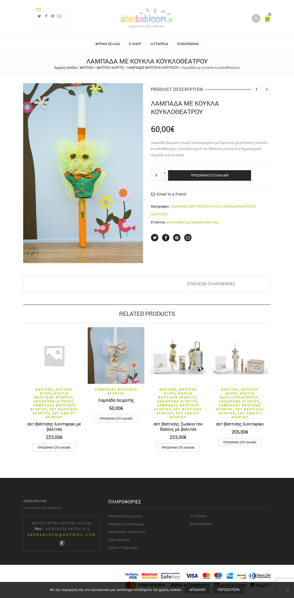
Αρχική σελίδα (65, 67)
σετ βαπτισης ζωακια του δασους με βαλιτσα (178, 426)
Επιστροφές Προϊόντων (126, 531)
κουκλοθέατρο (178, 222)
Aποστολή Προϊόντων (125, 516)
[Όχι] (287, 590)
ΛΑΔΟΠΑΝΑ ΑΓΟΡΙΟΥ (53, 401)
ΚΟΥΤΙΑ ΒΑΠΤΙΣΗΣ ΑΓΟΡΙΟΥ (53, 395)
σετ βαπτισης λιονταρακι (240, 424)
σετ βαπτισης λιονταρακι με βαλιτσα (54, 426)
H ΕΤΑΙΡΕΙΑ (159, 44)
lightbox (33, 253)
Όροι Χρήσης (118, 539)
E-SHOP (135, 44)
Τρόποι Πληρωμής (122, 547)
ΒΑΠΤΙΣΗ (87, 67)
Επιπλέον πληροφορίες (211, 283)
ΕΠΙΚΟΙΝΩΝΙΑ (188, 44)
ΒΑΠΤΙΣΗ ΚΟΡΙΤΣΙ (110, 67)
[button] (54, 447)
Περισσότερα (228, 589)
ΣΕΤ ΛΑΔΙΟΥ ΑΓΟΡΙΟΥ (61, 415)
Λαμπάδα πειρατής (116, 400)
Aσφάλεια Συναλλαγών (126, 524)
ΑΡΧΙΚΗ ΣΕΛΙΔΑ (107, 44)
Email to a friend (171, 194)
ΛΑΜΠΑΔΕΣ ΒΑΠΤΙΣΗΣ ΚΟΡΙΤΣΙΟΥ (153, 67)
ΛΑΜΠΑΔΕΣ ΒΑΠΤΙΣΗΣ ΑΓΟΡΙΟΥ (195, 206)
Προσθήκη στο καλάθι (210, 175)
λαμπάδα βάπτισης (204, 222)
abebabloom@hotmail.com (61, 534)
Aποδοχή (197, 589)
